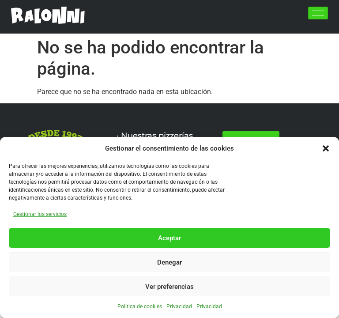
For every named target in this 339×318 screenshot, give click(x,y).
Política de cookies (139, 306)
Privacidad (179, 306)
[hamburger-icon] (318, 13)
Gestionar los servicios (40, 214)
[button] (325, 148)
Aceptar (169, 238)
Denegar (169, 262)
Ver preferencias (169, 287)
